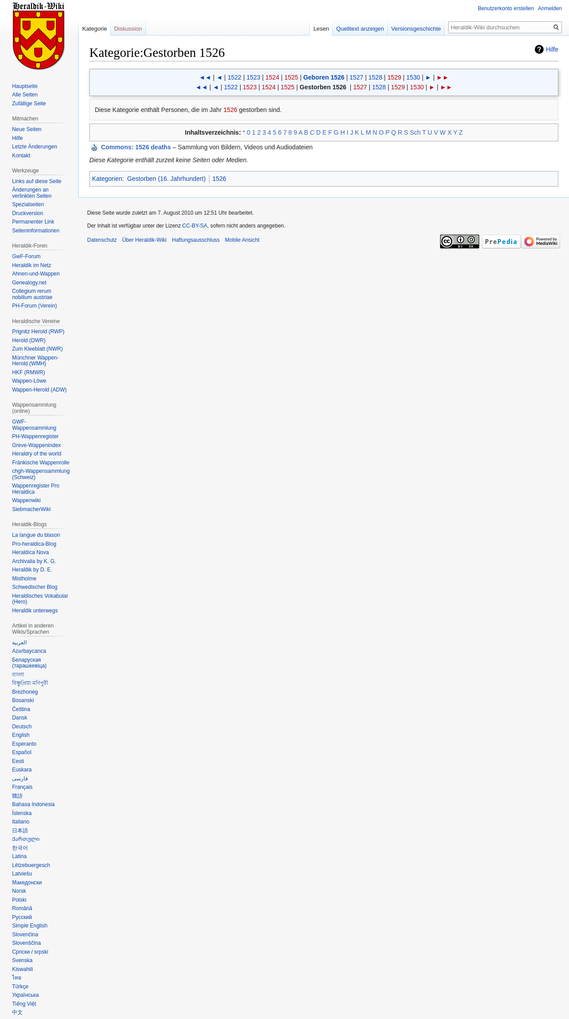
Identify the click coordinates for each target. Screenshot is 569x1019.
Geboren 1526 (324, 77)
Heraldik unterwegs (35, 610)
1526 (230, 109)
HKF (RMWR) (28, 372)
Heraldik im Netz (31, 265)
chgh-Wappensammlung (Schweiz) (41, 474)
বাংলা (18, 674)
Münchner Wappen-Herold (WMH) (35, 361)
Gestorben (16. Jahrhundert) (166, 178)
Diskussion (128, 28)
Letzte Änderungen (34, 147)
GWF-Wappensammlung (34, 425)
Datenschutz (102, 240)
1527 (356, 77)
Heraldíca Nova (30, 552)
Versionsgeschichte (416, 28)
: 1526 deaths (136, 147)
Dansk (19, 718)
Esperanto (24, 744)
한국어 (20, 848)
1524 (272, 77)
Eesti (18, 761)
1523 (253, 77)
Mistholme (24, 578)
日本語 (20, 830)
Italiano (20, 822)
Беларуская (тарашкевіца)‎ (29, 663)
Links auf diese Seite (36, 181)
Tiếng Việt (24, 1004)
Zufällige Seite (29, 103)
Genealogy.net (29, 283)
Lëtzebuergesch (31, 865)
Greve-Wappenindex (36, 445)
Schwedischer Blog (34, 587)
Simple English (29, 926)
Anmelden (550, 8)
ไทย (16, 978)
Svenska (22, 960)
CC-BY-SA (194, 226)
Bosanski (23, 700)
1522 (234, 77)
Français (22, 787)
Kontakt (21, 155)
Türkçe (20, 986)
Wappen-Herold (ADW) (39, 390)
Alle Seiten (24, 95)
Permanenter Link (33, 222)
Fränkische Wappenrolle (40, 463)
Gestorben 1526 (323, 87)
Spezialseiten (28, 204)
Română (22, 908)
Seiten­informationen (36, 231)
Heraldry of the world (36, 454)
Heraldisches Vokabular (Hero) (40, 599)
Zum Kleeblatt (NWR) (37, 349)
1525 (291, 77)
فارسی (20, 778)
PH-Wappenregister (35, 436)
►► (443, 77)
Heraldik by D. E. (32, 570)
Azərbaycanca (29, 651)
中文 (17, 1012)
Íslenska (22, 813)
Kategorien (107, 178)
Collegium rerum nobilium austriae (32, 294)
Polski (19, 900)
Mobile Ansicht (242, 240)
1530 (413, 77)
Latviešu (22, 874)
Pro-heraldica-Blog (34, 544)
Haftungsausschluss (196, 240)
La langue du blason (36, 535)
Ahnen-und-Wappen (36, 274)
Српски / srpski (30, 952)
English (20, 735)
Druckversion (27, 213)
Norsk (19, 891)
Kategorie (94, 28)
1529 (394, 77)
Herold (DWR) (28, 340)
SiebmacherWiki (31, 509)
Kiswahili (22, 969)
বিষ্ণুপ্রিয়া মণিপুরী (30, 683)
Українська (25, 995)
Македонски (27, 882)
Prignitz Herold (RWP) (38, 331)
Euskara (22, 770)
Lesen (321, 28)
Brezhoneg (25, 692)
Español (21, 752)
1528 (375, 77)
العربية (19, 642)
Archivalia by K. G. (34, 561)
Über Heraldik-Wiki (144, 240)
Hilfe (552, 49)
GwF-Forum (26, 256)
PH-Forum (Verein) (34, 306)
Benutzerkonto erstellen (506, 8)
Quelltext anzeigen (360, 28)
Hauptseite (24, 86)
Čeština (21, 709)
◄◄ (205, 77)
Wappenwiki (26, 500)
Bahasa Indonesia (33, 804)
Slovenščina (26, 943)
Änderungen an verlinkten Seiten (32, 193)
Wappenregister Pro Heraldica (35, 489)
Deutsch (22, 726)
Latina (19, 856)
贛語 (17, 796)
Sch (415, 132)
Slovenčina (25, 934)
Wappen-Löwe (29, 381)
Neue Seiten (26, 129)
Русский (22, 917)
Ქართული (26, 839)
